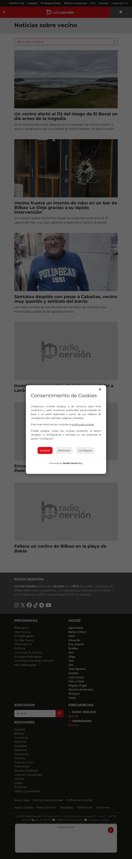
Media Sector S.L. (73, 463)
